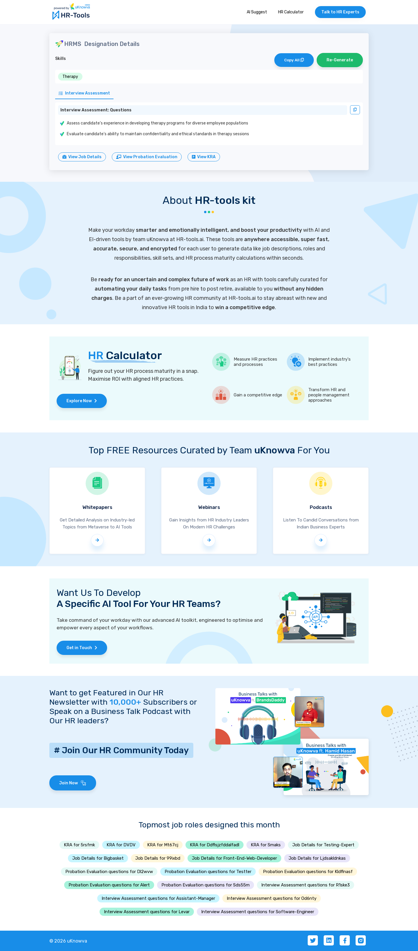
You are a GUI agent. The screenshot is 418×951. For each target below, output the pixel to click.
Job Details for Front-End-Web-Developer (234, 858)
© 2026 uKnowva (68, 941)
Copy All (294, 60)
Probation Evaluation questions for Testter (208, 871)
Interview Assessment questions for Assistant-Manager (158, 898)
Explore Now (81, 400)
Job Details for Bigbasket (98, 858)
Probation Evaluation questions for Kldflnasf (308, 871)
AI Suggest (257, 12)
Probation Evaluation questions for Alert (109, 885)
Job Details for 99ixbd (157, 858)
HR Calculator (291, 12)
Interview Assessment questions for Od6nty (271, 898)
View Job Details (82, 156)
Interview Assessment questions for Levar (147, 911)
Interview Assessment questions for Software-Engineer (257, 911)
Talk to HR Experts (340, 12)
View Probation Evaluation (146, 156)
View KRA (204, 156)
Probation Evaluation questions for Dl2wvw (109, 871)
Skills (60, 58)
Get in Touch (81, 647)
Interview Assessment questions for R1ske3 (305, 885)
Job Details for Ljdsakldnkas (317, 858)
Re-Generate (340, 60)
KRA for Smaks (266, 844)
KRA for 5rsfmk (79, 844)
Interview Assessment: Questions (95, 110)
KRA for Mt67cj (162, 844)
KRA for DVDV (121, 844)
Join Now (72, 783)
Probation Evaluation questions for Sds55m (205, 885)
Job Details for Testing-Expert (323, 844)
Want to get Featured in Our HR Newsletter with (106, 697)
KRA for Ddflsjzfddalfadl (214, 844)
